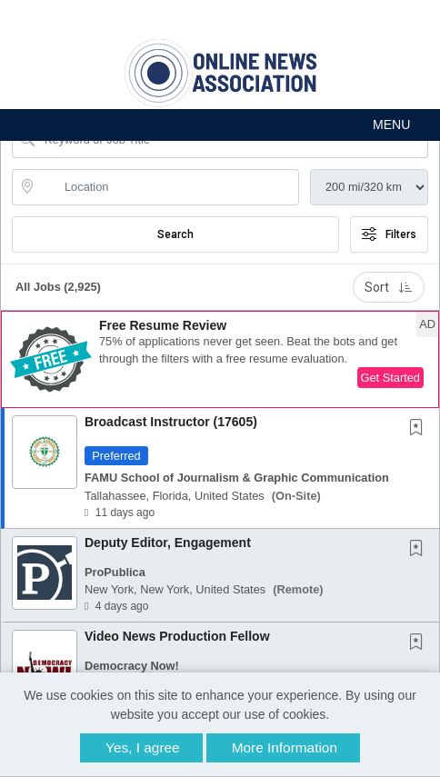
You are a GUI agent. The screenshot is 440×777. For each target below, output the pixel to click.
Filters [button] (389, 234)
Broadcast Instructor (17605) (171, 421)
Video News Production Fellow (177, 636)
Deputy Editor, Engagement (168, 542)
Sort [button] (389, 287)
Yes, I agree (142, 747)
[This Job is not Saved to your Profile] (420, 429)
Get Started (390, 377)
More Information (284, 747)
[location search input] (168, 187)
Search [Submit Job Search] (175, 234)
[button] (220, 125)
